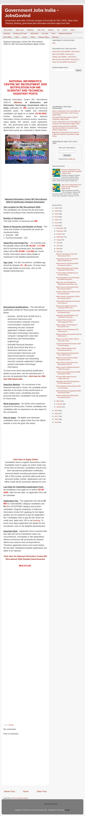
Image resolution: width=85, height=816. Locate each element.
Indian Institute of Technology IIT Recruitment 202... (67, 325)
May (58, 248)
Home (26, 791)
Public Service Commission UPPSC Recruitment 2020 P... (68, 297)
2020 (56, 225)
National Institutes (65, 33)
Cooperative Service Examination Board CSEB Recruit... (67, 259)
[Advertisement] (25, 63)
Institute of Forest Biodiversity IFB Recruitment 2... (67, 330)
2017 (56, 416)
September (60, 237)
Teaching (6, 33)
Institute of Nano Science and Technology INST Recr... (66, 321)
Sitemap (55, 37)
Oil (58, 30)
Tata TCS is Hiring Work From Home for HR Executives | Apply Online (71, 186)
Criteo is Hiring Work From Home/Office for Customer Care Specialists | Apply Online (66, 122)
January (59, 407)
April (58, 251)
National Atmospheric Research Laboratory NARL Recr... (66, 307)
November (60, 231)
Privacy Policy (43, 37)
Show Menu (8, 30)
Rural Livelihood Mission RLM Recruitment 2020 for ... (66, 349)
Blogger (67, 810)
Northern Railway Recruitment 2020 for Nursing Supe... (68, 292)
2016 (56, 419)
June (58, 246)
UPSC (65, 30)
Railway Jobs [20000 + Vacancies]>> (64, 57)
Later (32, 11)
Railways (30, 30)
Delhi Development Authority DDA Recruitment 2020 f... (67, 396)
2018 (56, 413)
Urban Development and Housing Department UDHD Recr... (67, 269)
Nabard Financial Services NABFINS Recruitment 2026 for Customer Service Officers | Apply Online (65, 128)
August (59, 240)
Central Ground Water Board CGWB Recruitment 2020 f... (68, 373)
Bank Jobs (20, 30)
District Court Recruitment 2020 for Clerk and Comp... (67, 340)
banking (36, 520)
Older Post (42, 791)
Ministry (51, 30)
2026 (56, 208)
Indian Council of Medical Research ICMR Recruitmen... (68, 368)
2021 (56, 223)
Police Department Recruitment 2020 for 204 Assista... (68, 387)
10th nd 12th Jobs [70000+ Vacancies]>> (65, 59)
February (59, 404)
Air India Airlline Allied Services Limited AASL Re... (66, 377)
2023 (56, 217)
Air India (45, 33)
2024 (56, 214)
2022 (56, 220)
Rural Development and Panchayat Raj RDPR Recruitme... (67, 278)
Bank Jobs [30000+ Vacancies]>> (63, 54)
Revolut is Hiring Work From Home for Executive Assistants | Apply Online (71, 171)
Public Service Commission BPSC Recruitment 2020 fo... (67, 264)
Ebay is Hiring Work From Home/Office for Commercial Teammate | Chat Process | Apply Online (66, 112)
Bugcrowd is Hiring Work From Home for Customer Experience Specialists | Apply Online (65, 134)
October (59, 234)
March (58, 401)
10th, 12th (41, 30)
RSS (53, 43)
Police (32, 37)
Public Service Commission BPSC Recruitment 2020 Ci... (67, 288)
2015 (56, 422)
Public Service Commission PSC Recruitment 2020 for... (67, 363)
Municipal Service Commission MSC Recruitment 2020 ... (68, 311)
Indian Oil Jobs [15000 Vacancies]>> (64, 62)
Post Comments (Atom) (20, 798)
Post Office (7, 37)
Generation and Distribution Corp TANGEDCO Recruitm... (67, 316)
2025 (56, 211)
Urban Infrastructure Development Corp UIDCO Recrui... (67, 354)
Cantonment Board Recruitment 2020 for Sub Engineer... (68, 344)
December (60, 228)
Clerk (17, 37)
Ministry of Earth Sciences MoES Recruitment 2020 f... (67, 358)
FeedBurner (71, 159)
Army (53, 33)
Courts (24, 37)
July (58, 243)
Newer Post (9, 791)
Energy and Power (20, 33)
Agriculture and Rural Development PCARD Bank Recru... (67, 382)
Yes (54, 11)
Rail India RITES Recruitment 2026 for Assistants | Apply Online (65, 118)
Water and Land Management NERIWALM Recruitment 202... (67, 283)
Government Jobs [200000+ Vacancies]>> (66, 51)
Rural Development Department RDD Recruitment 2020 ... (68, 391)
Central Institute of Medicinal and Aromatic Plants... (67, 273)
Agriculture (34, 33)
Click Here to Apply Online (25, 459)
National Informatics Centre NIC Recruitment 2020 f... (66, 255)
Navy (72, 30)
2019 (56, 410)
